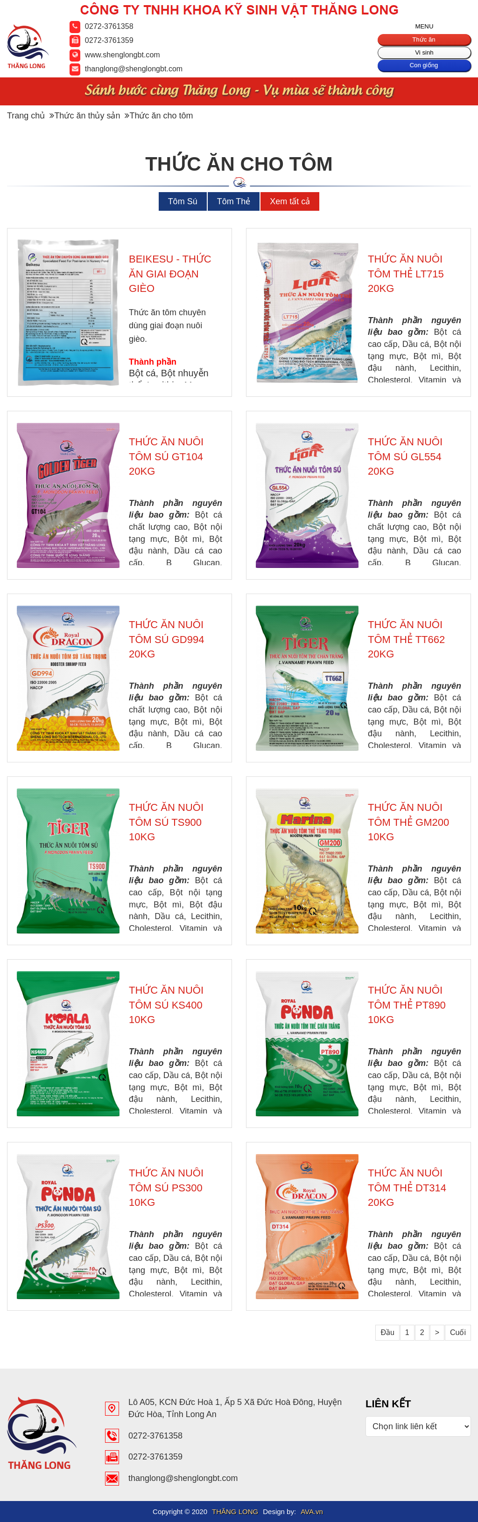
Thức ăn (424, 41)
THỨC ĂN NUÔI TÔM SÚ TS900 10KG (166, 822)
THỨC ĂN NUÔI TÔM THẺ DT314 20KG (407, 1187)
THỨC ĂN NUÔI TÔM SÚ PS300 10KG (166, 1187)
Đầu (387, 1332)
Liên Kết (388, 1404)
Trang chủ (26, 115)
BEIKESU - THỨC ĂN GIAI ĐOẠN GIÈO (170, 273)
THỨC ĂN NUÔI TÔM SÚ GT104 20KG (166, 456)
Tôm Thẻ (234, 201)
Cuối (458, 1332)
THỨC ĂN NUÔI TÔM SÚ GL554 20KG (405, 456)
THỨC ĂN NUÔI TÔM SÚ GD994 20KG (166, 639)
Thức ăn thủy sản (84, 115)
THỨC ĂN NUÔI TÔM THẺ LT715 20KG (406, 273)
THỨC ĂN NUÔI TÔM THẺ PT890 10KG (407, 1004)
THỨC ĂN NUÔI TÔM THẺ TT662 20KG (406, 639)
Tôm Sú (182, 201)
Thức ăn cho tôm (159, 115)
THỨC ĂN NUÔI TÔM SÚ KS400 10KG (166, 1004)
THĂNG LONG (235, 1511)
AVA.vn (312, 1511)
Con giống (424, 69)
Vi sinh (424, 55)
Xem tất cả (290, 201)
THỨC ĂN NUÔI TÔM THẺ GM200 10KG (408, 822)
